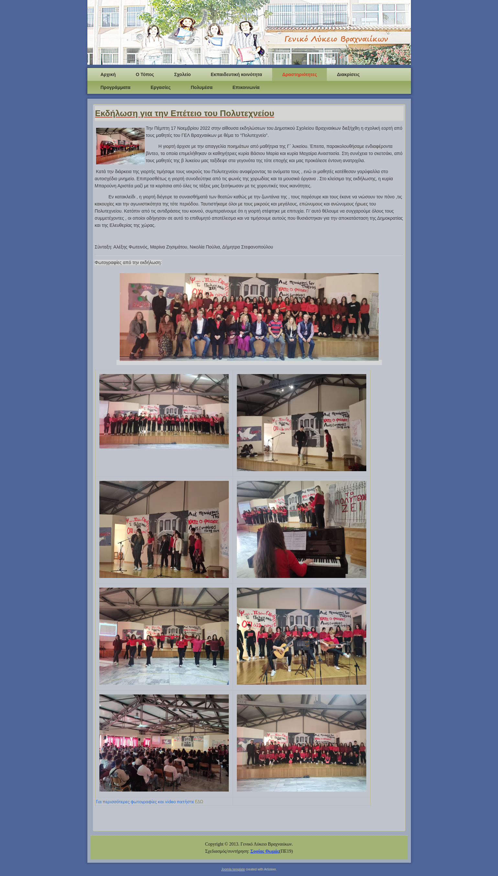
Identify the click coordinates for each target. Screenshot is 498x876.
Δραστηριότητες (299, 74)
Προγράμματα (116, 87)
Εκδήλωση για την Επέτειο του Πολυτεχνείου (184, 113)
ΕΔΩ (199, 801)
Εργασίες (161, 87)
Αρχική (108, 74)
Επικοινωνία (246, 87)
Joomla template (233, 869)
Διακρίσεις (348, 74)
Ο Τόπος (145, 74)
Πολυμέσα (202, 87)
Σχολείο (182, 74)
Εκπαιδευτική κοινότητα (236, 74)
